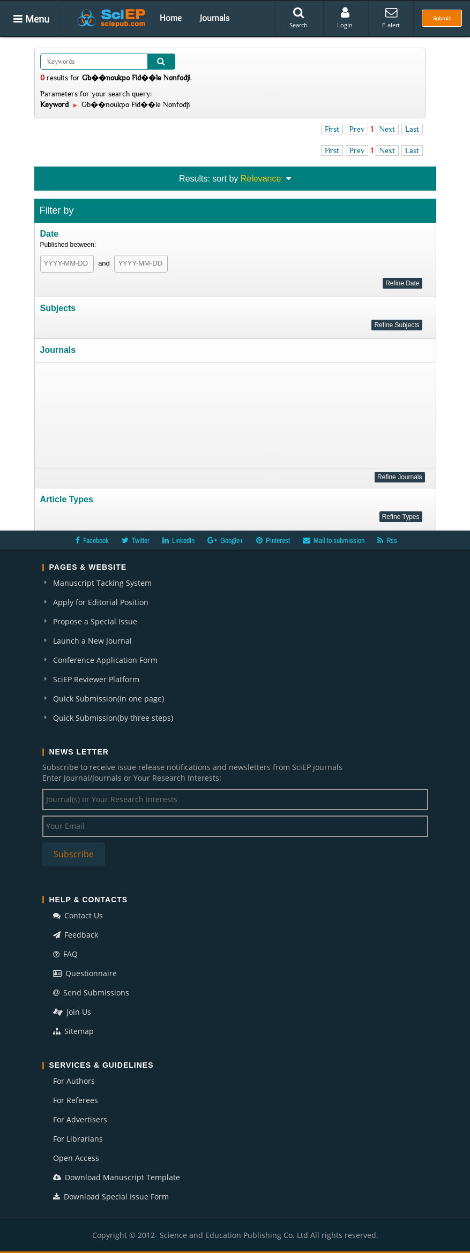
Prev (356, 129)
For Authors (74, 1081)
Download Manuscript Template (116, 1177)
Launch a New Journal (92, 641)
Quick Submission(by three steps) (113, 718)
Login (345, 17)
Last (412, 129)
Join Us (72, 1012)
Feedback (75, 935)
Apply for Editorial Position (100, 602)
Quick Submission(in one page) (108, 698)
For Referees (75, 1100)
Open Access (76, 1158)
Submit (442, 18)
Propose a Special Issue (95, 621)
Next (387, 129)
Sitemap (73, 1031)
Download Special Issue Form (111, 1196)
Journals (214, 17)
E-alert (391, 17)
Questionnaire (85, 973)
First (332, 129)
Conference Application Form (105, 660)
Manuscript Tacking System (102, 583)
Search (298, 17)
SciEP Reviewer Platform (96, 679)
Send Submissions (91, 992)
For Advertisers (80, 1119)
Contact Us (78, 915)
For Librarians (78, 1139)
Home (171, 17)
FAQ (65, 954)
